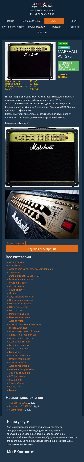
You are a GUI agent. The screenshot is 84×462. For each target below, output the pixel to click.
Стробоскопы (16, 286)
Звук (53, 20)
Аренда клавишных (19, 355)
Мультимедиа (35, 26)
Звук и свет (15, 272)
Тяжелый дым (16, 383)
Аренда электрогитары (21, 338)
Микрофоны (15, 310)
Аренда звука (16, 262)
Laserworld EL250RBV (20, 406)
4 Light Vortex (16, 409)
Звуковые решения (19, 372)
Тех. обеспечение (31, 20)
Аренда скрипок (18, 362)
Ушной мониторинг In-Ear (22, 334)
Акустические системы (21, 296)
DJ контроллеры (18, 307)
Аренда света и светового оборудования (31, 268)
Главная (9, 20)
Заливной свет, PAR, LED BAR (24, 275)
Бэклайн (13, 390)
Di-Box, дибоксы (18, 327)
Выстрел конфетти (19, 348)
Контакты (74, 26)
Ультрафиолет (17, 289)
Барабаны (14, 352)
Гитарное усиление (15, 243)
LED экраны (15, 379)
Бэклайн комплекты (20, 317)
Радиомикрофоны (19, 313)
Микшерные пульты (20, 303)
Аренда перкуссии (19, 365)
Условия (56, 26)
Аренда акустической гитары (25, 331)
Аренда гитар (16, 320)
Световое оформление (21, 369)
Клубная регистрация (42, 249)
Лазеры (13, 293)
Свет (73, 20)
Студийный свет (18, 282)
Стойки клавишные (19, 358)
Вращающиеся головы (21, 279)
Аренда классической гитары (25, 324)
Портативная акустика (21, 300)
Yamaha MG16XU (18, 402)
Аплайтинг (15, 265)
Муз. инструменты (12, 26)
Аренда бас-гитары (19, 341)
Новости (42, 32)
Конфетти (14, 386)
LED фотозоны (17, 376)
